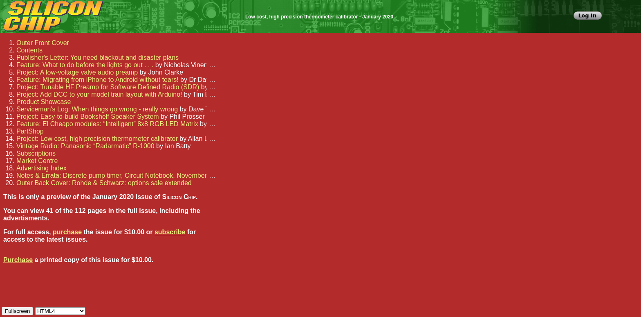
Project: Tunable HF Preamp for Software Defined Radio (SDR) (107, 87)
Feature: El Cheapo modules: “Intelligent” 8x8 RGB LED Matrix (107, 123)
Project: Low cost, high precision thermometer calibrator (97, 138)
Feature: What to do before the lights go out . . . (84, 64)
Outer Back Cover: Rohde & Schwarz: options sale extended (104, 182)
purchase (67, 232)
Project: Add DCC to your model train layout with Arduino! (99, 94)
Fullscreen (17, 311)
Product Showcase (43, 101)
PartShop (30, 131)
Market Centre (37, 160)
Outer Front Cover (42, 42)
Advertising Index (41, 168)
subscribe (170, 232)
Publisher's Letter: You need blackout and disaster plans (97, 57)
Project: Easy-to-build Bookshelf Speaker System (87, 116)
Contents (29, 50)
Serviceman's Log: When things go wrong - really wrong (97, 109)
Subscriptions (36, 153)
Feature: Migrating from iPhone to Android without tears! (97, 79)
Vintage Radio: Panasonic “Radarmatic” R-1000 (85, 146)
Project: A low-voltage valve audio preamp (77, 72)
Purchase (18, 259)
